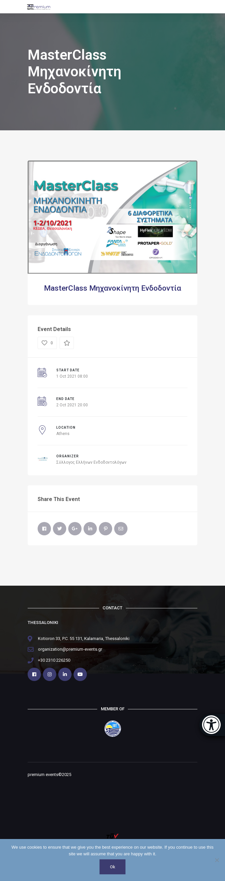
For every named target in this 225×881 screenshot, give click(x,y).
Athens (63, 433)
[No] (216, 860)
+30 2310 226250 (54, 660)
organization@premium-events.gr (70, 649)
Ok (112, 866)
